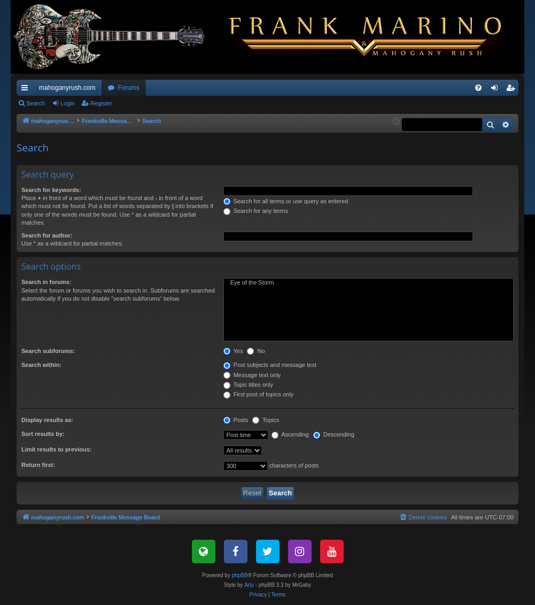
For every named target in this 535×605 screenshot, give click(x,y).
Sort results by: (43, 434)
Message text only (252, 375)
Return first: (38, 465)
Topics (265, 420)
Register (101, 103)
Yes (233, 351)
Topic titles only (248, 384)
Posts (236, 420)
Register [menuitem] (512, 90)
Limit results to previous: (56, 449)
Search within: (41, 365)
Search (35, 103)
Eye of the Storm (368, 283)
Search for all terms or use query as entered (285, 201)
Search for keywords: (51, 190)
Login (67, 103)
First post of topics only (258, 394)
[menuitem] (478, 88)
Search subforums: (48, 351)
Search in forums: (46, 282)
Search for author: (46, 235)
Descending (333, 434)
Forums (128, 87)
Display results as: (47, 420)
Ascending (290, 434)
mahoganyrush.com (67, 87)
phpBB (240, 575)
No (256, 351)
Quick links (27, 90)
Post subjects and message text (269, 365)
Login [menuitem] (496, 90)
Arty (249, 585)
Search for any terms (255, 211)
